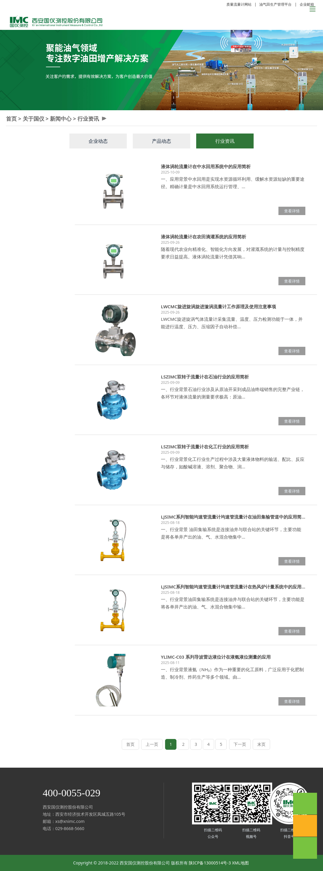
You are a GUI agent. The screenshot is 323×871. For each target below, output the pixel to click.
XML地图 (240, 863)
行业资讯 (88, 118)
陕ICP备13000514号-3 (210, 863)
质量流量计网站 (239, 4)
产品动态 (161, 141)
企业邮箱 (307, 4)
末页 (261, 744)
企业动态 (98, 141)
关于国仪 (33, 118)
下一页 (240, 744)
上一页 (152, 744)
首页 (11, 118)
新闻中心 (60, 118)
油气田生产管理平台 (275, 4)
